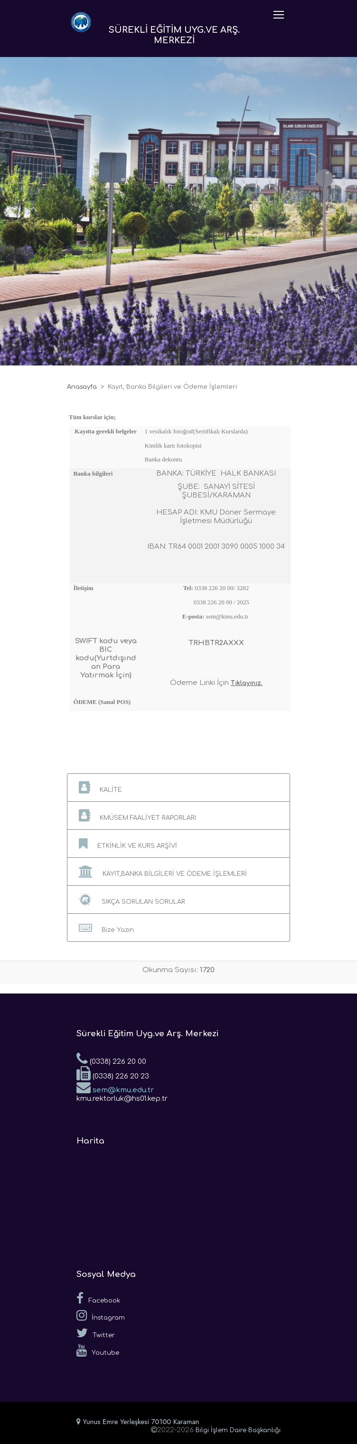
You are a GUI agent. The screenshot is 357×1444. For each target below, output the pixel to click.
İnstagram (100, 1315)
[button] (178, 787)
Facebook (98, 1298)
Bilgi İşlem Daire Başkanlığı (238, 1430)
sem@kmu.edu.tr (115, 1087)
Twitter (95, 1333)
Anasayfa (82, 387)
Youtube (97, 1350)
